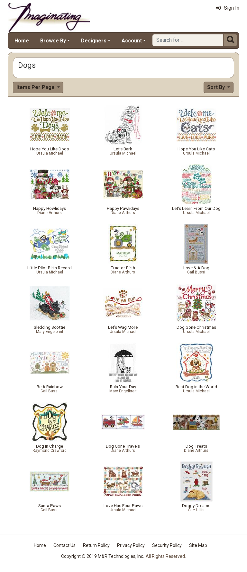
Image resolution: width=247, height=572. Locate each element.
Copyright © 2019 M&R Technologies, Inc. (102, 556)
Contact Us (64, 545)
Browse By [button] (53, 41)
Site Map (198, 545)
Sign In (227, 8)
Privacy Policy (131, 545)
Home (21, 41)
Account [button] (132, 41)
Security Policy (167, 545)
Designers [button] (93, 41)
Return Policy (96, 545)
